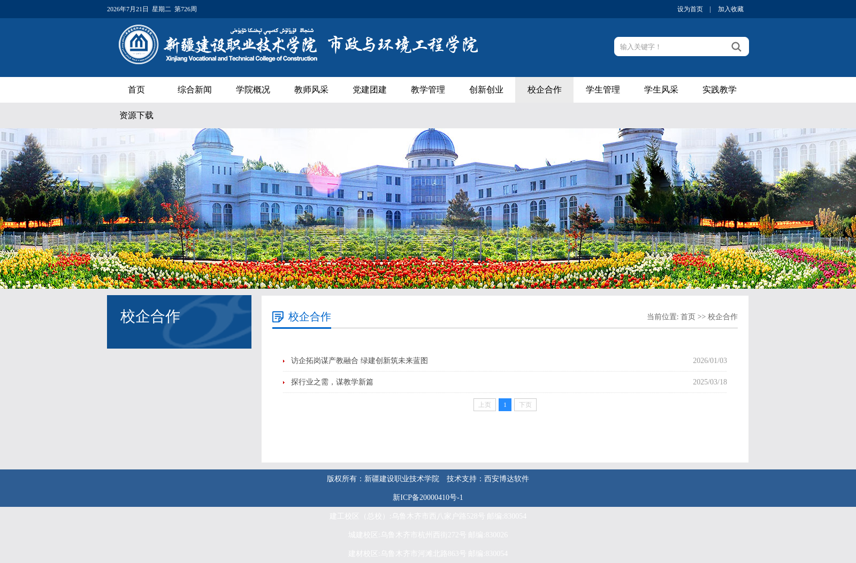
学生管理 (603, 89)
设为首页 (690, 9)
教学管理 (428, 89)
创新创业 (486, 89)
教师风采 (311, 89)
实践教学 (719, 89)
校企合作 (545, 89)
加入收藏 (731, 9)
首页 (136, 89)
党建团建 (370, 89)
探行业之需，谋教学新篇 (332, 382)
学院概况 (253, 89)
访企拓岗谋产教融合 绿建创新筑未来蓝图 (359, 361)
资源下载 (136, 115)
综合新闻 (195, 89)
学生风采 (661, 89)
